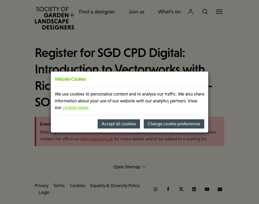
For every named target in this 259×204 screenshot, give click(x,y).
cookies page (75, 107)
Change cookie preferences (174, 123)
